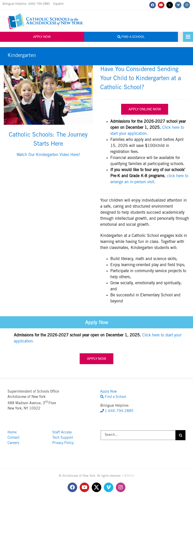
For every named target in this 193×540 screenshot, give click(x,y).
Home (12, 432)
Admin (129, 476)
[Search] (180, 435)
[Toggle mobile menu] (188, 37)
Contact (14, 438)
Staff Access (62, 432)
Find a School (131, 37)
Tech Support (62, 438)
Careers (13, 443)
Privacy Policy (63, 443)
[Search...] (137, 435)
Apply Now (42, 37)
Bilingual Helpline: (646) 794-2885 (27, 4)
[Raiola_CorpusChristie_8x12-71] (48, 67)
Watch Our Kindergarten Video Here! (48, 155)
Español (58, 4)
